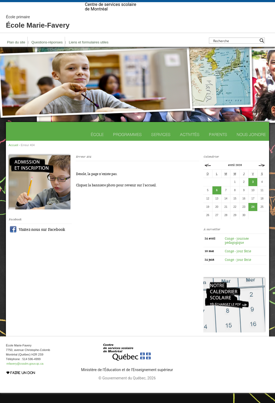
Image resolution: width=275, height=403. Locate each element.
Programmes (127, 144)
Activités (190, 144)
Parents (218, 144)
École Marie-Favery (38, 32)
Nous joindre (251, 144)
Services (161, 144)
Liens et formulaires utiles (88, 52)
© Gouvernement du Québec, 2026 (126, 388)
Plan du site (16, 52)
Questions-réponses (47, 52)
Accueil (13, 155)
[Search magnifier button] (262, 51)
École (97, 144)
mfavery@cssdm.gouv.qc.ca (25, 373)
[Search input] (235, 51)
